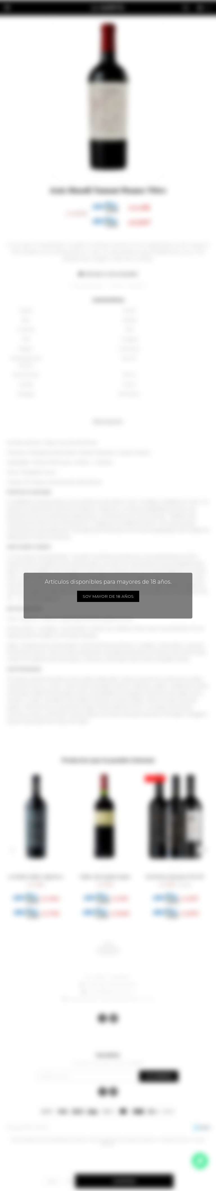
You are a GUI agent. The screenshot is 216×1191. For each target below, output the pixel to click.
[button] (12, 850)
